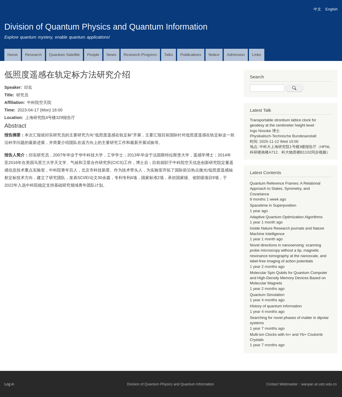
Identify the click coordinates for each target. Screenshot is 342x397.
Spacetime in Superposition (273, 205)
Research (33, 55)
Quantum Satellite (64, 55)
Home (13, 55)
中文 (317, 9)
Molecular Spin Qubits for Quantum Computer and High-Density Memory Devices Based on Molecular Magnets (288, 278)
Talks (168, 55)
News (111, 55)
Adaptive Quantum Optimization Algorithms (286, 217)
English (331, 9)
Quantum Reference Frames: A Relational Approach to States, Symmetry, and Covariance (285, 188)
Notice (214, 55)
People (93, 55)
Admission (236, 55)
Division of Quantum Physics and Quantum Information (106, 26)
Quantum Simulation (267, 295)
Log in (9, 384)
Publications (190, 55)
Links (256, 55)
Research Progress (140, 55)
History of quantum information (276, 306)
